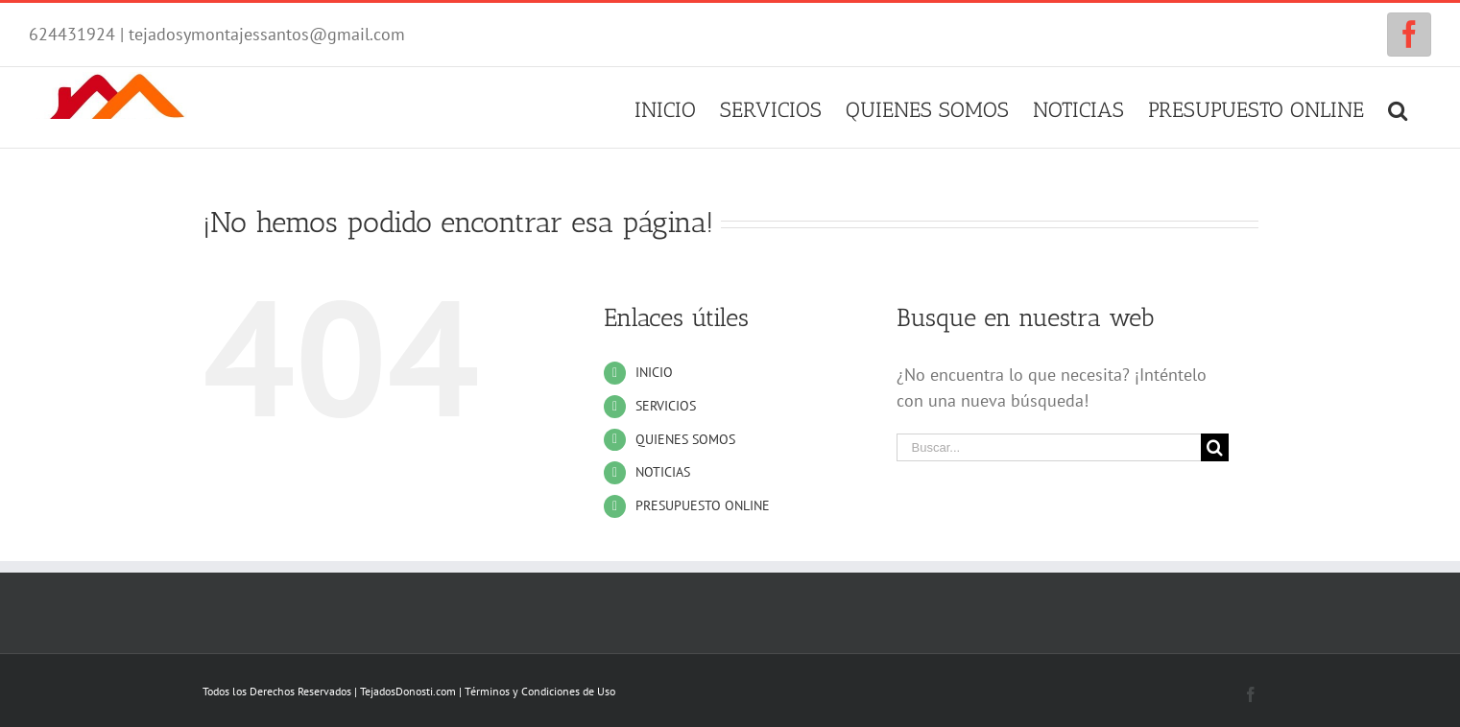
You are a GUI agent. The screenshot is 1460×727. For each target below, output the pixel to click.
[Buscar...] (1049, 447)
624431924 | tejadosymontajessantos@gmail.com (217, 34)
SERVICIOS (665, 405)
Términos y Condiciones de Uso (540, 691)
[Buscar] (1397, 107)
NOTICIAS (662, 472)
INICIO (654, 372)
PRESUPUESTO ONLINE (702, 505)
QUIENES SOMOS (685, 439)
